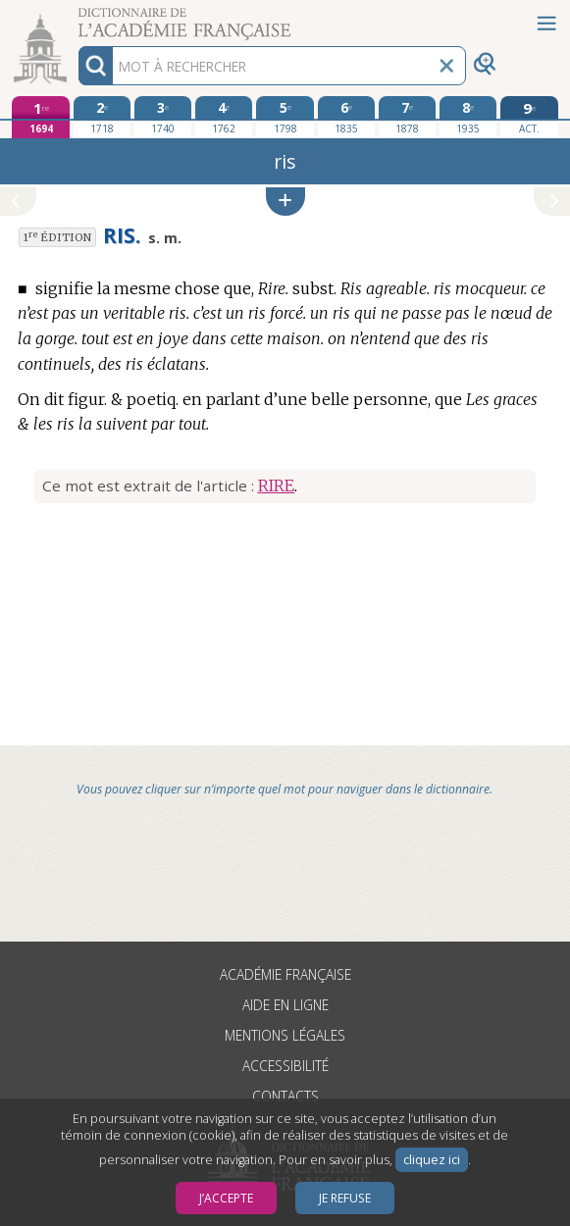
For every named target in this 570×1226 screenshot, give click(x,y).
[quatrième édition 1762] (223, 116)
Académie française (285, 974)
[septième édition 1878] (407, 116)
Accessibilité (285, 1065)
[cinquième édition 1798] (284, 116)
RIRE (276, 485)
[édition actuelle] (528, 117)
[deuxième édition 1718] (102, 116)
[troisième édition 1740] (162, 116)
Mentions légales (285, 1035)
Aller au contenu (76, 17)
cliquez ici (431, 1159)
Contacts (285, 1096)
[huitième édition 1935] (468, 116)
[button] (285, 201)
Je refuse (345, 1198)
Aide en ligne (285, 1005)
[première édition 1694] (40, 117)
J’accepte (226, 1198)
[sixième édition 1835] (346, 116)
